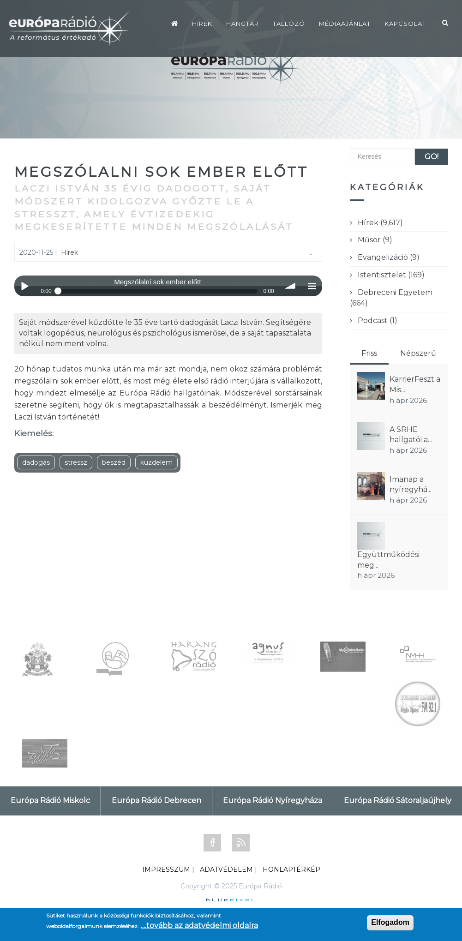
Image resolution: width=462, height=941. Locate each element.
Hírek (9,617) (380, 222)
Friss (369, 353)
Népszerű (418, 353)
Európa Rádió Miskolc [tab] (50, 800)
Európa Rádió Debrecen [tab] (156, 800)
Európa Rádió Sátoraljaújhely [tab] (397, 800)
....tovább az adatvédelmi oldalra (199, 925)
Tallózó (289, 23)
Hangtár (242, 23)
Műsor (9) (375, 239)
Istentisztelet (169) (391, 274)
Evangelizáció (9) (389, 257)
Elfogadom (390, 922)
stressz (76, 462)
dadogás (36, 462)
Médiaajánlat (345, 23)
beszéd (114, 462)
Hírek (202, 23)
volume (290, 286)
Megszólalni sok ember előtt (161, 171)
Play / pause (24, 286)
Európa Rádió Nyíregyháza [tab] (272, 800)
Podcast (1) (377, 320)
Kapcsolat (405, 23)
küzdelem (156, 462)
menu (311, 286)
